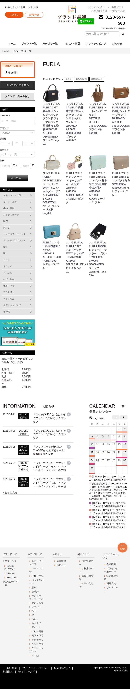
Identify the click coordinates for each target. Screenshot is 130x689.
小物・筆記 (8, 208)
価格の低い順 (97, 79)
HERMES (11, 577)
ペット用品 (8, 298)
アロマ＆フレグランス (14, 240)
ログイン (14, 14)
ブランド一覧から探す (17, 96)
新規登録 (34, 14)
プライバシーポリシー (35, 668)
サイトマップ (26, 671)
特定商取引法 (62, 668)
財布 (5, 221)
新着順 (68, 79)
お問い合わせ (118, 11)
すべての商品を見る (17, 85)
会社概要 (111, 564)
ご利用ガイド (116, 7)
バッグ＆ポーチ (11, 214)
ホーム (12, 43)
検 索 (15, 178)
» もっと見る (10, 492)
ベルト (6, 260)
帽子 (5, 247)
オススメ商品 (72, 43)
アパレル (7, 272)
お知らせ (117, 43)
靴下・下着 (8, 285)
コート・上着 (10, 202)
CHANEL (11, 573)
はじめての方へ (97, 7)
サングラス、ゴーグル (14, 234)
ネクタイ (7, 266)
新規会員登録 (100, 11)
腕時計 (6, 227)
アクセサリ (8, 292)
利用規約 (111, 583)
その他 (6, 311)
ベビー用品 (8, 279)
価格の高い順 (81, 79)
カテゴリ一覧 (50, 43)
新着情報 (61, 561)
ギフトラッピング (96, 43)
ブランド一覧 (29, 43)
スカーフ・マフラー (13, 195)
